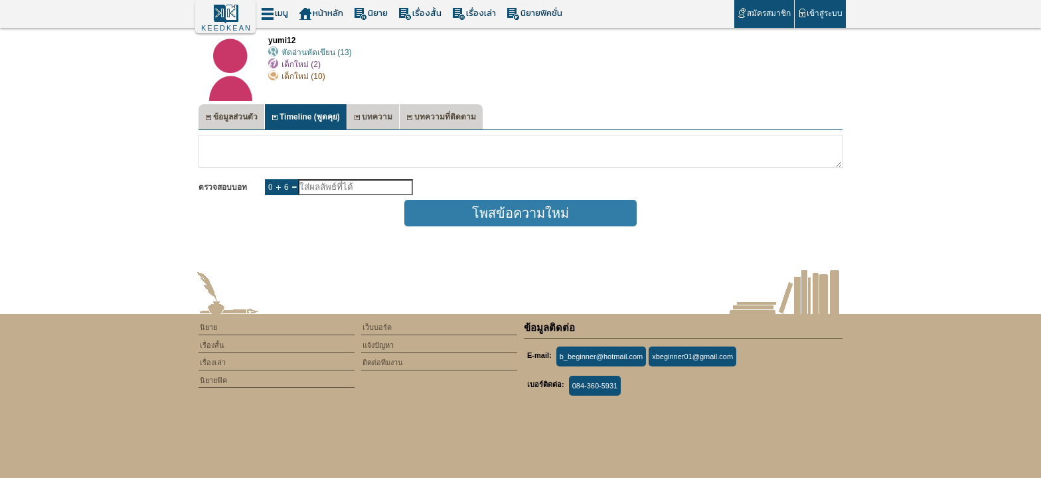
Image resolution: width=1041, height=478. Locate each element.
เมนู (274, 14)
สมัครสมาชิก (764, 13)
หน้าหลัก (321, 14)
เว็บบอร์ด (377, 327)
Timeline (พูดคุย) (306, 118)
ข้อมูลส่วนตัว (231, 118)
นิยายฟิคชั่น (534, 14)
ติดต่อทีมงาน (382, 362)
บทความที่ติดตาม (441, 118)
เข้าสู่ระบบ (820, 13)
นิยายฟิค (213, 380)
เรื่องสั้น (419, 14)
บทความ (373, 118)
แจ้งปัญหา (378, 345)
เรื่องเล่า (474, 14)
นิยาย (371, 14)
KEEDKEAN (226, 28)
